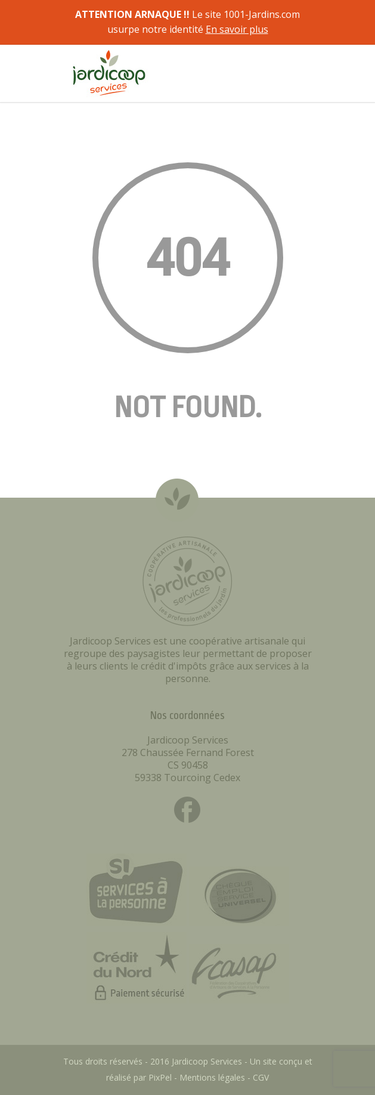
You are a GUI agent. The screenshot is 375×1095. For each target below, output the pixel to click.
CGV (261, 1077)
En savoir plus (237, 29)
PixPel (160, 1077)
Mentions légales (212, 1077)
